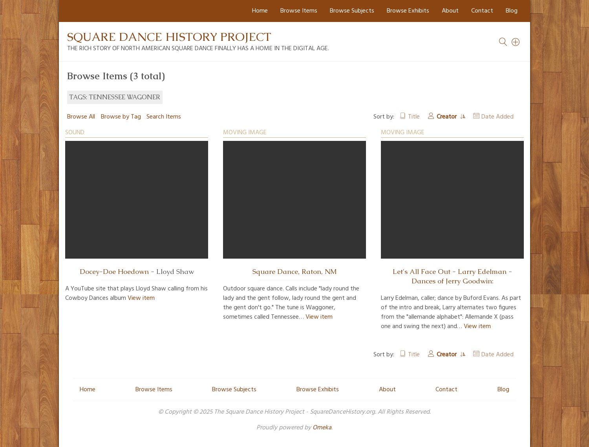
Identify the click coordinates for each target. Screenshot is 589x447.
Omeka (322, 428)
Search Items (163, 117)
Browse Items (298, 11)
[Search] (516, 42)
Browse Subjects (352, 11)
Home (260, 11)
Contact (482, 11)
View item (141, 298)
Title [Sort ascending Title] (414, 117)
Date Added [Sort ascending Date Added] (497, 117)
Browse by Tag (121, 117)
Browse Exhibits (408, 11)
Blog (512, 11)
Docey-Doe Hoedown (114, 271)
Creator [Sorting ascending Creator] (447, 117)
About (450, 11)
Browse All (81, 117)
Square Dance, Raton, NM (294, 271)
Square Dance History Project (169, 36)
